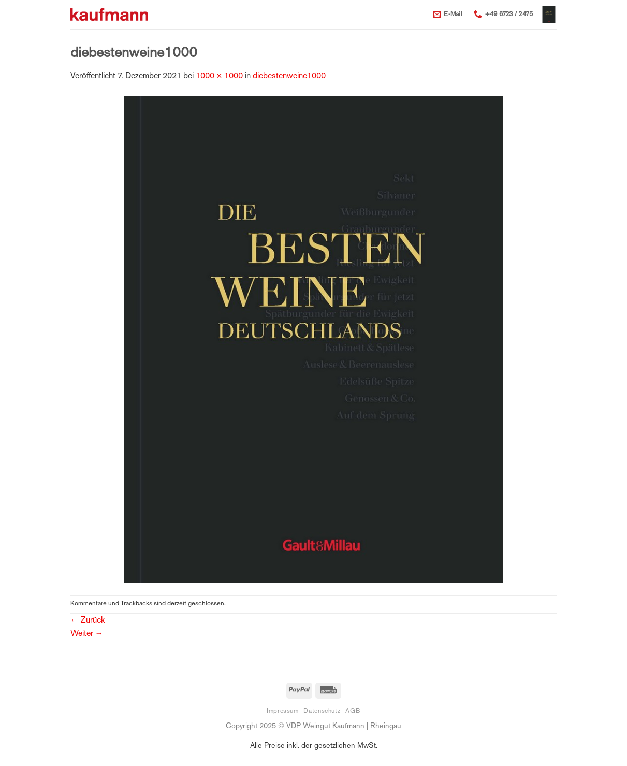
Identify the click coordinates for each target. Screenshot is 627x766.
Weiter (87, 634)
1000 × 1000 (219, 76)
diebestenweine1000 (289, 76)
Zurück (87, 621)
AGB (352, 711)
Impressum (283, 711)
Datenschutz (321, 711)
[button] (549, 14)
